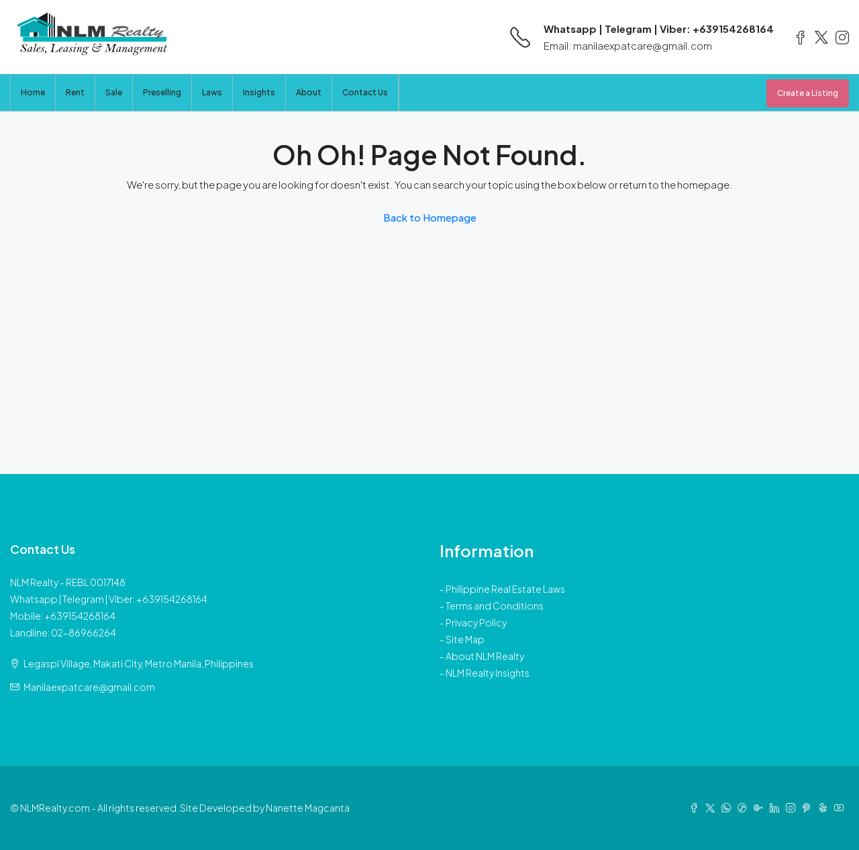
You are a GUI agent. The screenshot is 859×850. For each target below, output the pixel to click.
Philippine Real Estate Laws (505, 589)
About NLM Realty (485, 656)
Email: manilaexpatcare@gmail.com (628, 45)
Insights (259, 92)
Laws (212, 92)
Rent (75, 92)
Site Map (465, 639)
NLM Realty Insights (487, 673)
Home (33, 92)
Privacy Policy (476, 622)
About (308, 92)
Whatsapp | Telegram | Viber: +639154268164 (659, 28)
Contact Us (365, 92)
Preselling (162, 92)
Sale (113, 92)
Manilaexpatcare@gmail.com (89, 687)
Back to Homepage (429, 217)
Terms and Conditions (495, 606)
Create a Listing (807, 93)
